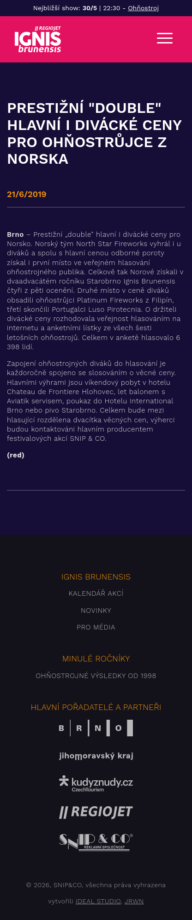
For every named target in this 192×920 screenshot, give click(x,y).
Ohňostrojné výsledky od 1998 (96, 676)
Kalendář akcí (95, 593)
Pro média (96, 627)
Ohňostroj (143, 8)
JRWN (134, 901)
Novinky (96, 610)
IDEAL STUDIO (98, 901)
